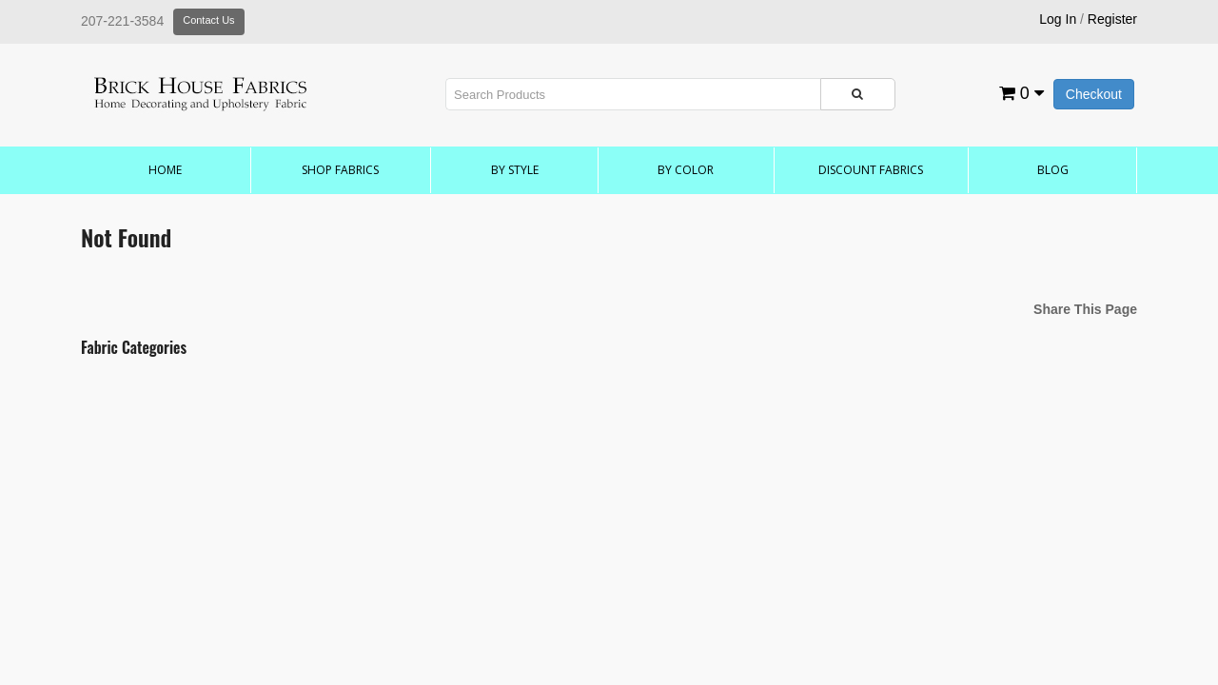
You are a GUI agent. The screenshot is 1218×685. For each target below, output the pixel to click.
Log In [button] (1057, 19)
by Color (686, 170)
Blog (1053, 170)
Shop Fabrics (340, 170)
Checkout (1094, 94)
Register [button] (1112, 19)
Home (165, 170)
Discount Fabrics (870, 170)
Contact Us (208, 20)
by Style (515, 170)
